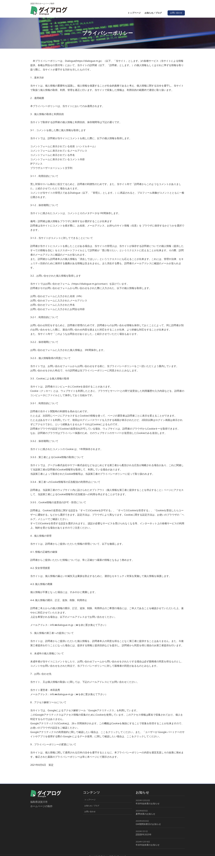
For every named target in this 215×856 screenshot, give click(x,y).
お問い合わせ (175, 12)
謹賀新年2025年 (143, 834)
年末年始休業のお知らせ (148, 803)
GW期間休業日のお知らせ (148, 824)
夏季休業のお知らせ (145, 813)
